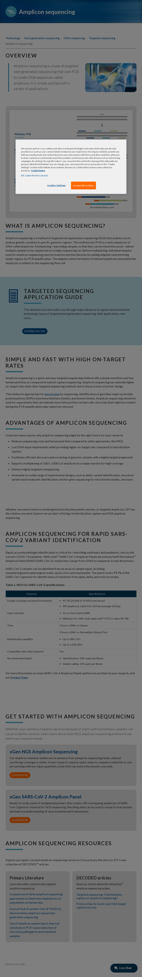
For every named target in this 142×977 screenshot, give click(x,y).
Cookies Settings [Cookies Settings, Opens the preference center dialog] (56, 185)
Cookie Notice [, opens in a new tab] (38, 170)
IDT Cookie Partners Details (34, 175)
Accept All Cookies (83, 185)
